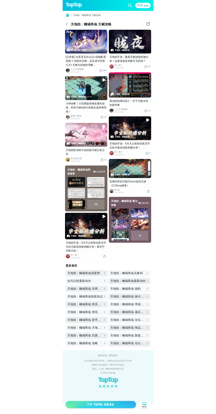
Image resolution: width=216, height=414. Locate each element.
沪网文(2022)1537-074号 (119, 361)
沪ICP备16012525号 (94, 361)
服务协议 (102, 355)
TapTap (112, 373)
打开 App (142, 5)
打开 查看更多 (100, 404)
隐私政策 (113, 355)
